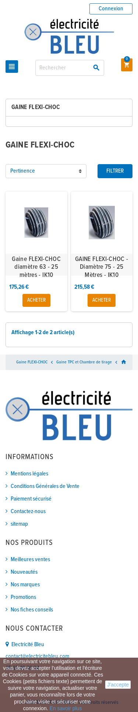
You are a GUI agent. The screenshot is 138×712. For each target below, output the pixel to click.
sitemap (19, 524)
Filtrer (115, 171)
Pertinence (22, 171)
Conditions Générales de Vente (45, 486)
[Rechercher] (69, 68)
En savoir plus (65, 708)
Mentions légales (29, 474)
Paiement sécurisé (31, 499)
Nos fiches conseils (32, 610)
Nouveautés (24, 572)
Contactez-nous (28, 511)
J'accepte (118, 685)
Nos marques (25, 585)
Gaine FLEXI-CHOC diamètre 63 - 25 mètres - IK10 (36, 267)
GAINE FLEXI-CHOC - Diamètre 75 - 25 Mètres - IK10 (101, 267)
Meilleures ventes (30, 559)
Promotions (23, 597)
